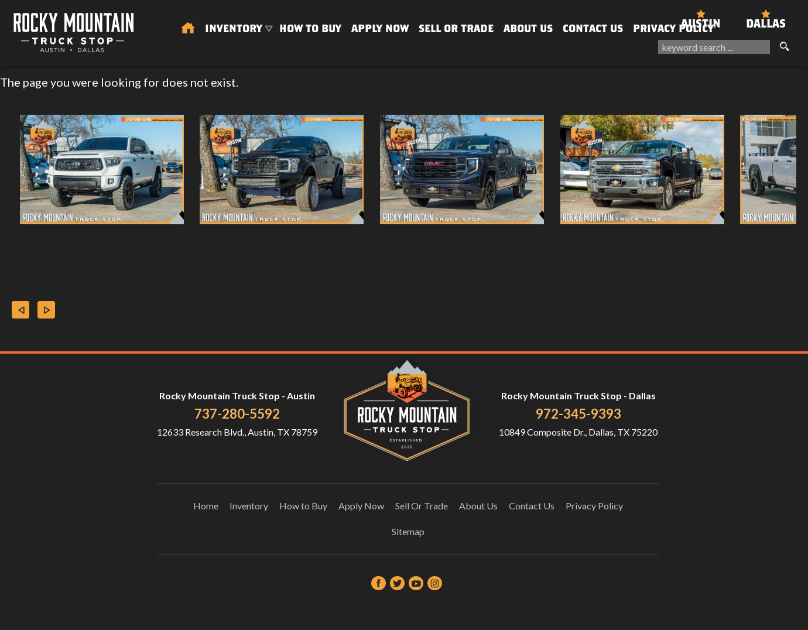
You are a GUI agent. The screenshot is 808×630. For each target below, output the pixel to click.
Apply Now (361, 505)
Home (205, 505)
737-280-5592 (237, 414)
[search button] (784, 47)
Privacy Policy (673, 28)
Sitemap (408, 531)
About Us (478, 505)
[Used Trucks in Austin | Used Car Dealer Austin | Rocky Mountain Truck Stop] (188, 29)
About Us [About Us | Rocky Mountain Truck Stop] (528, 28)
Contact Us (531, 505)
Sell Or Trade (456, 28)
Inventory (249, 505)
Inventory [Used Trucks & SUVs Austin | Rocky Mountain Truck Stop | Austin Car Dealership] (233, 28)
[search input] (714, 47)
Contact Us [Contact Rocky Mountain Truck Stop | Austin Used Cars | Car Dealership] (593, 28)
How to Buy (310, 28)
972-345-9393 (578, 414)
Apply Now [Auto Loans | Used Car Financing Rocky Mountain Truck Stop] (380, 28)
